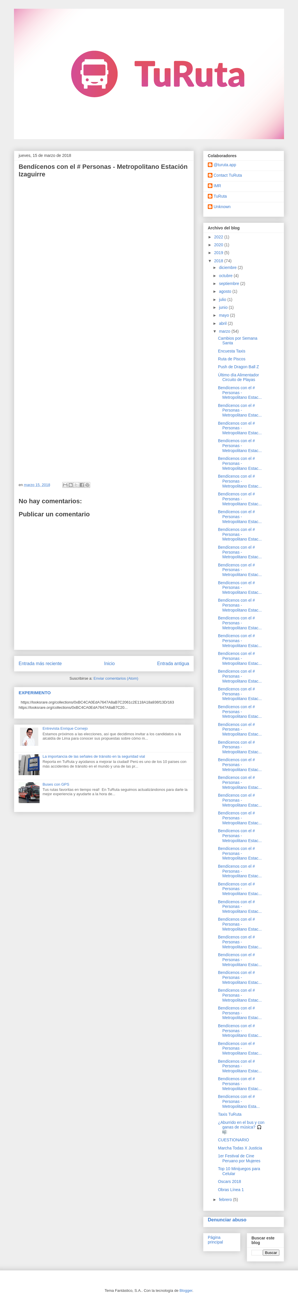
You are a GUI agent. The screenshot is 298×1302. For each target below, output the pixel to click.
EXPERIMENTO (35, 692)
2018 (219, 260)
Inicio (109, 663)
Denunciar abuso (227, 1219)
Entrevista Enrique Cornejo (65, 728)
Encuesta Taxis (231, 351)
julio (223, 299)
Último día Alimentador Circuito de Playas (238, 377)
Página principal (215, 1240)
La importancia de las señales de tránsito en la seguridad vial (93, 756)
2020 (219, 244)
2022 (219, 237)
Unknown (222, 206)
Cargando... (91, 327)
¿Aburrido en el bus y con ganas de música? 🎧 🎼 (241, 1127)
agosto (225, 291)
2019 (219, 252)
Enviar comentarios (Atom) (115, 678)
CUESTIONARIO (233, 1140)
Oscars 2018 (229, 1181)
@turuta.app (225, 164)
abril (223, 323)
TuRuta (220, 196)
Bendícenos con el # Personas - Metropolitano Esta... (239, 1101)
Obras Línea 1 (231, 1189)
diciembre (228, 267)
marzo (225, 331)
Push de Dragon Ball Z (238, 366)
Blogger (186, 1290)
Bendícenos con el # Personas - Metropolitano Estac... (240, 392)
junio (223, 307)
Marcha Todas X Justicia (240, 1148)
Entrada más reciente (40, 663)
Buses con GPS (55, 784)
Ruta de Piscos (231, 359)
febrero (226, 1199)
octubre (226, 275)
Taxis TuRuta (230, 1114)
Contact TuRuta (228, 175)
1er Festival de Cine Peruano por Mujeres (239, 1158)
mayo (224, 315)
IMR (217, 185)
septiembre (229, 283)
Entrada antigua (173, 663)
